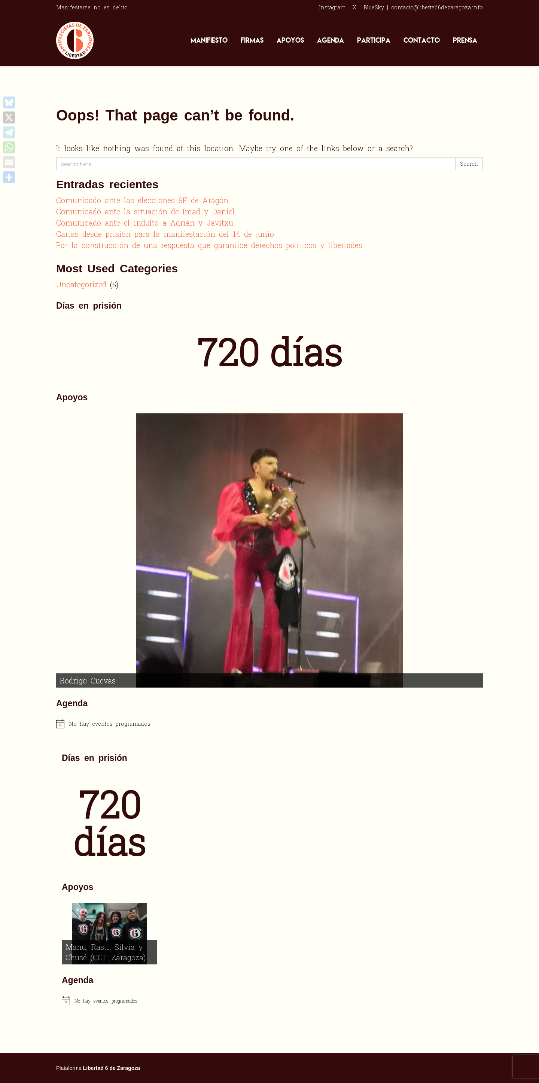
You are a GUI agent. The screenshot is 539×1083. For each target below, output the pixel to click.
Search (469, 163)
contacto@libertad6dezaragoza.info (437, 7)
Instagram (332, 7)
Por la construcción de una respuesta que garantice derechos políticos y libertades (209, 245)
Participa (373, 40)
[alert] (269, 723)
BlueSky (373, 7)
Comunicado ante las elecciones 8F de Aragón (142, 200)
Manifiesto (209, 40)
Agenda (330, 40)
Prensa (465, 40)
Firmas (252, 40)
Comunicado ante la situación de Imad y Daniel (145, 211)
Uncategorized (81, 284)
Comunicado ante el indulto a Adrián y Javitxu (144, 222)
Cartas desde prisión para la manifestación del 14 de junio (165, 234)
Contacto (422, 40)
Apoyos (290, 40)
